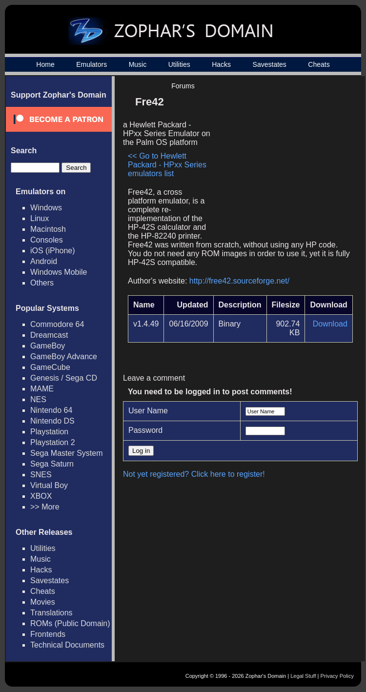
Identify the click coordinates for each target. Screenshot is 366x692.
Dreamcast (49, 335)
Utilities (179, 64)
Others (42, 283)
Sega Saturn (52, 464)
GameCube (50, 367)
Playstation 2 (52, 442)
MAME (42, 389)
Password (145, 430)
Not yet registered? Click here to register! (194, 474)
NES (38, 399)
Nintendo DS (52, 421)
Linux (39, 218)
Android (43, 261)
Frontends (47, 634)
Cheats (318, 64)
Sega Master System (66, 453)
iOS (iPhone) (52, 250)
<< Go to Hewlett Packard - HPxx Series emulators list (167, 165)
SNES (41, 474)
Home (45, 64)
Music (138, 64)
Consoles (46, 240)
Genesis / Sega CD (63, 378)
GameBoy (47, 346)
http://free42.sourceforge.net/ (239, 281)
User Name (148, 411)
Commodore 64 (57, 324)
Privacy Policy (337, 676)
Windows (46, 208)
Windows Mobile (58, 272)
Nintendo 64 (51, 410)
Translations (51, 613)
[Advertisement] (279, 159)
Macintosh (48, 229)
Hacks (221, 64)
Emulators (91, 64)
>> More (45, 507)
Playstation (49, 431)
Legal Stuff (303, 676)
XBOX (41, 496)
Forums (182, 86)
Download (330, 324)
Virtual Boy (49, 485)
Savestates (269, 64)
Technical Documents (67, 645)
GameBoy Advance (63, 356)
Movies (42, 602)
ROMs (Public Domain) (70, 623)
